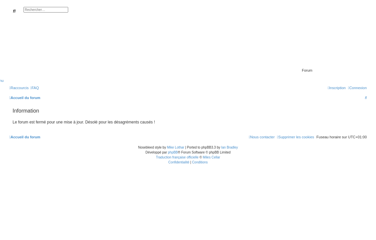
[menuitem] (34, 88)
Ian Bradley (229, 147)
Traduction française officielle (177, 157)
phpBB (173, 152)
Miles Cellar (211, 157)
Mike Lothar (175, 147)
